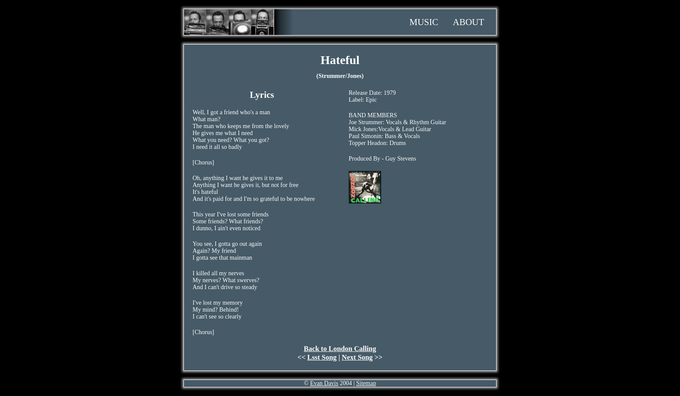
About (468, 22)
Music (423, 22)
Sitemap (366, 383)
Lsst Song (322, 357)
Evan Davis (324, 383)
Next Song (357, 357)
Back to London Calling (340, 348)
